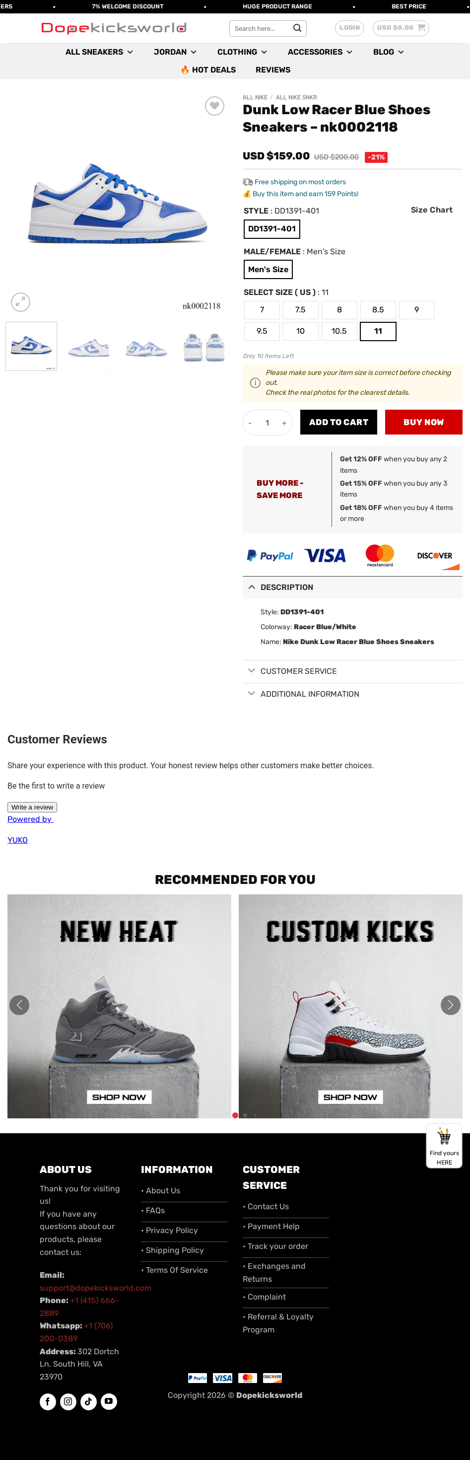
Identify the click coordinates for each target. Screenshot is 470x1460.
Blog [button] (389, 52)
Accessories (320, 52)
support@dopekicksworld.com (95, 1288)
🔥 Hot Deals (208, 69)
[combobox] (268, 28)
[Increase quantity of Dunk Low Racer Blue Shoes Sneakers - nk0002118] (284, 422)
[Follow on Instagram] (68, 1401)
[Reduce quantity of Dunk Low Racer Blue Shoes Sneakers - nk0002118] (250, 422)
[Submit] (297, 28)
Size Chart (432, 210)
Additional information (301, 694)
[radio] (272, 229)
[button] (349, 28)
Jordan (176, 52)
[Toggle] (252, 586)
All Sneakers (100, 52)
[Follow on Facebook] (48, 1401)
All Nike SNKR (296, 97)
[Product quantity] (267, 422)
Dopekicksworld (269, 1395)
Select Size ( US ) (280, 293)
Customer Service (290, 671)
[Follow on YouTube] (109, 1401)
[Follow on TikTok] (88, 1401)
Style (256, 211)
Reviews (273, 69)
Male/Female (272, 252)
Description (278, 586)
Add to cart (339, 422)
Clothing (242, 52)
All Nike (255, 97)
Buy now (423, 422)
